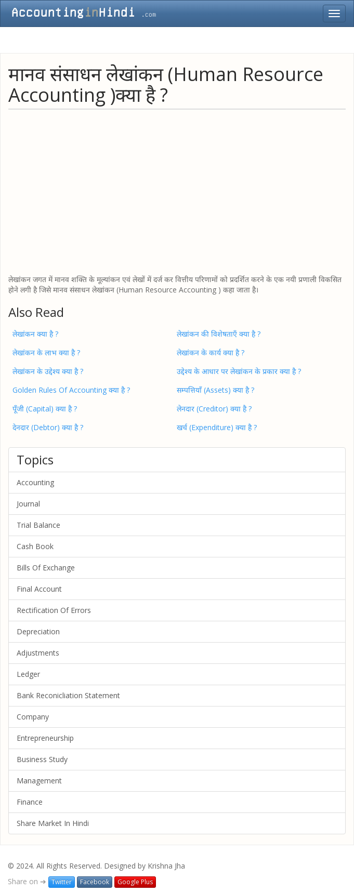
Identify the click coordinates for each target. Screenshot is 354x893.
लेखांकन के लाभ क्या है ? (46, 352)
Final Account (39, 589)
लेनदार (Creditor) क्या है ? (214, 409)
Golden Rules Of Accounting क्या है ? (71, 390)
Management (39, 780)
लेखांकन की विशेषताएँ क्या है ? (218, 334)
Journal (28, 504)
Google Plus (135, 881)
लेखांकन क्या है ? (35, 334)
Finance (30, 802)
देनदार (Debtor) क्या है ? (47, 427)
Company (33, 717)
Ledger (28, 674)
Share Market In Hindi (53, 823)
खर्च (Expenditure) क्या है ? (217, 427)
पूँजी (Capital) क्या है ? (44, 409)
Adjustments (38, 653)
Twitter (61, 881)
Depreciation (38, 631)
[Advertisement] (177, 191)
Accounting (35, 482)
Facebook (94, 881)
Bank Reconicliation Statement (68, 695)
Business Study (42, 759)
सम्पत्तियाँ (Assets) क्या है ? (215, 390)
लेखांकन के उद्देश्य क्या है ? (47, 371)
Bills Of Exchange (46, 567)
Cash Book (35, 546)
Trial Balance (38, 525)
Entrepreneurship (45, 738)
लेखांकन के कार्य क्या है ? (210, 352)
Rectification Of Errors (54, 610)
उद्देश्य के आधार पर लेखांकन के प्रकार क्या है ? (239, 371)
